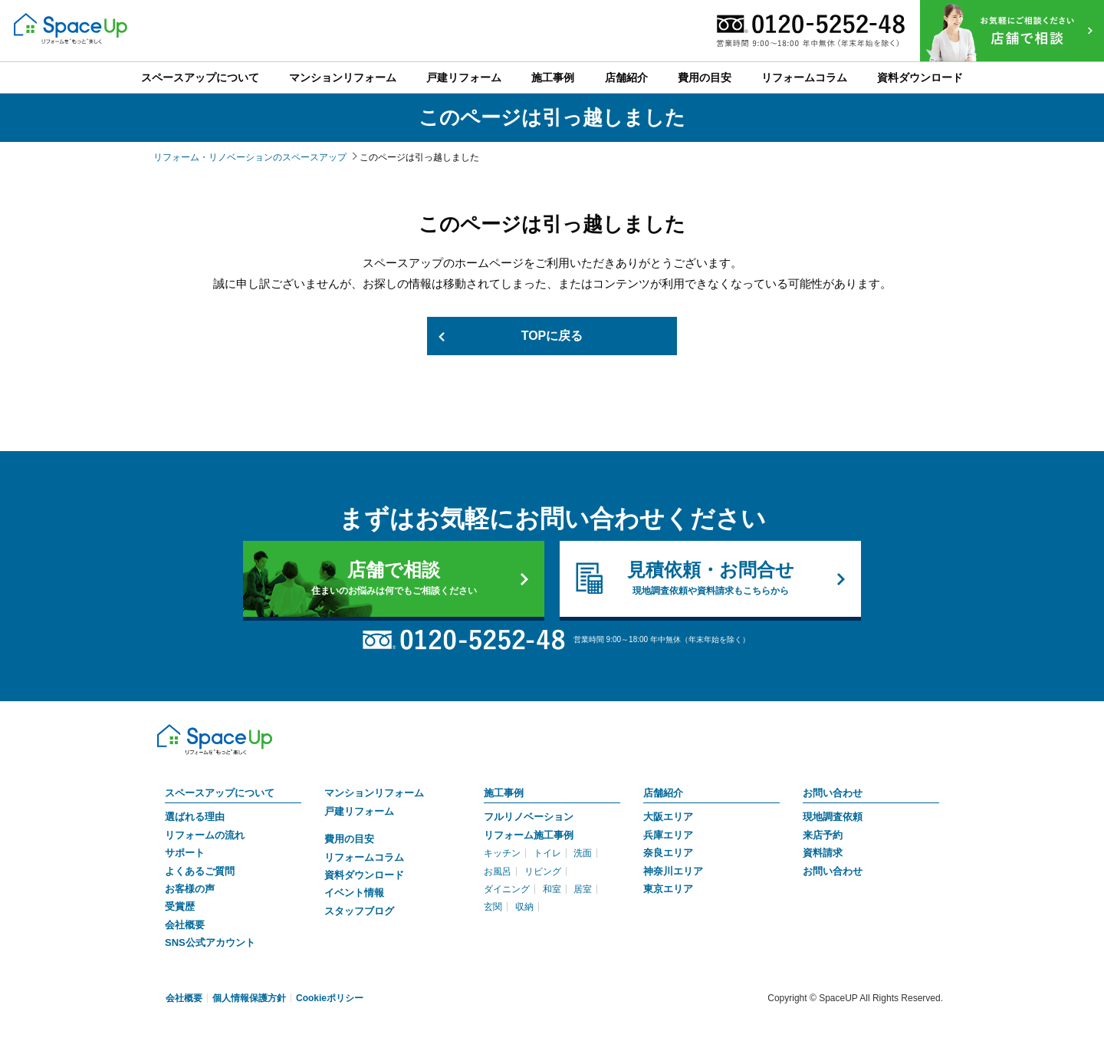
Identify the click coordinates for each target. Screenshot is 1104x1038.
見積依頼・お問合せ (710, 578)
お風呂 (497, 871)
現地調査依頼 (833, 816)
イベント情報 (354, 892)
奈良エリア (668, 852)
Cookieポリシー (329, 998)
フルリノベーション (528, 816)
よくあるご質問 (200, 871)
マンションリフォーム (374, 793)
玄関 (493, 906)
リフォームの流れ (205, 835)
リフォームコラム (364, 857)
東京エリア (668, 889)
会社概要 (185, 925)
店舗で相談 (393, 578)
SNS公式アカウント (210, 942)
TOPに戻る (552, 335)
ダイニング (507, 889)
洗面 (582, 853)
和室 (552, 889)
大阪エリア (668, 816)
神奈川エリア (673, 871)
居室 (582, 889)
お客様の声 (190, 889)
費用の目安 (349, 839)
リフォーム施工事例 (528, 835)
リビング (542, 871)
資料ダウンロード (364, 875)
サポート (185, 852)
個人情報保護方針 (249, 998)
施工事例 (504, 793)
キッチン (502, 853)
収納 (524, 906)
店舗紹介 (663, 793)
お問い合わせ (833, 793)
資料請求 (823, 852)
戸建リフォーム (359, 811)
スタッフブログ (359, 911)
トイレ (547, 853)
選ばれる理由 (195, 816)
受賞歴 (180, 906)
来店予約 (823, 835)
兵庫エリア (668, 835)
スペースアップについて (219, 793)
